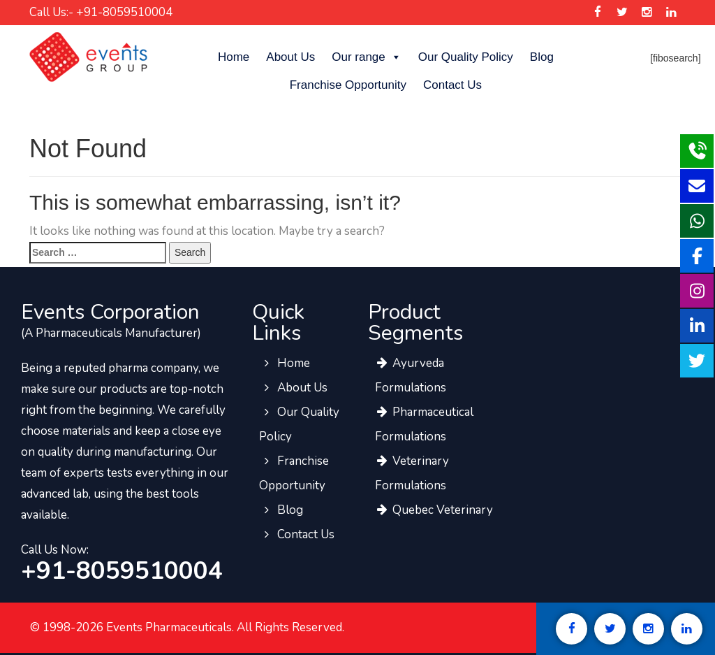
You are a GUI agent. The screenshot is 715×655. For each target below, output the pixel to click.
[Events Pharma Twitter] (621, 12)
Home (233, 57)
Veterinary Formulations (412, 473)
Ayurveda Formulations (410, 375)
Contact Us (452, 85)
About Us (290, 57)
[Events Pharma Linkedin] (671, 12)
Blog (542, 57)
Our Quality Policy (465, 57)
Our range (366, 57)
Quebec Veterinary (434, 510)
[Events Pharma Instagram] (646, 12)
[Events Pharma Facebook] (597, 12)
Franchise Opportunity (348, 85)
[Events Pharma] (88, 56)
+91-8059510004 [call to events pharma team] (122, 571)
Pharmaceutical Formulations (424, 424)
